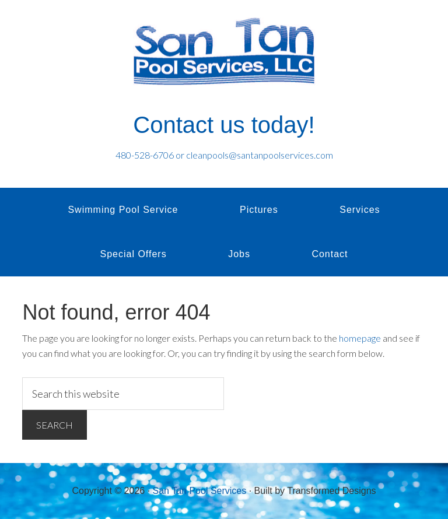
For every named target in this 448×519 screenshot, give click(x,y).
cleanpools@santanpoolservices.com (259, 154)
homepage (360, 337)
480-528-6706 (145, 154)
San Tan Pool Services (223, 52)
